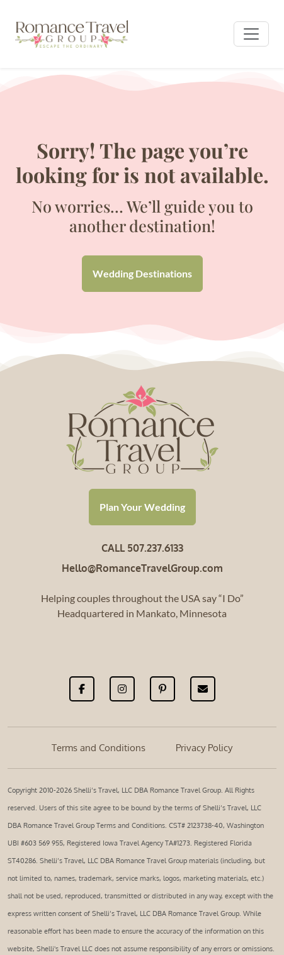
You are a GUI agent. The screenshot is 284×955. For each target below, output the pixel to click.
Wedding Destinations (142, 273)
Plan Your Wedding (142, 507)
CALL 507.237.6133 (142, 548)
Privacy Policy (204, 748)
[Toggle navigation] (251, 34)
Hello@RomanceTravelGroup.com (142, 568)
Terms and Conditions (98, 748)
